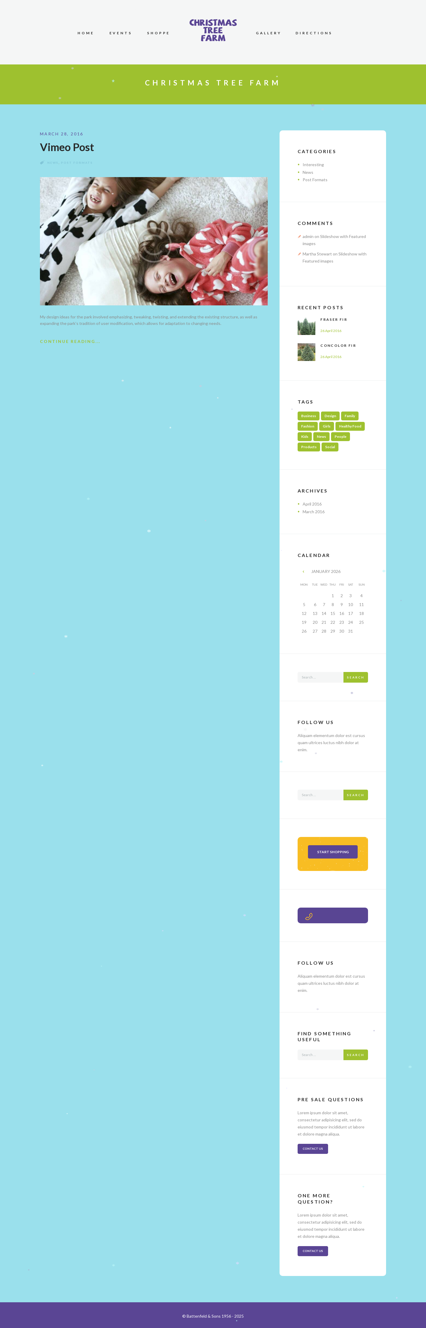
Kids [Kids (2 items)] (304, 436)
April (312, 503)
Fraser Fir (333, 319)
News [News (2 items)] (321, 436)
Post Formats (77, 162)
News (53, 162)
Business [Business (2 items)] (308, 416)
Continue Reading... (70, 341)
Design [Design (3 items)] (330, 416)
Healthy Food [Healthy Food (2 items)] (350, 426)
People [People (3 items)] (340, 436)
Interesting (313, 164)
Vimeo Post (67, 146)
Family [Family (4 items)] (350, 416)
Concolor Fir (338, 345)
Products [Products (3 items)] (309, 447)
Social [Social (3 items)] (330, 447)
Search (355, 677)
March (314, 511)
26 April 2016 (330, 330)
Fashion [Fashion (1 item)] (307, 426)
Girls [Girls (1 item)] (326, 426)
